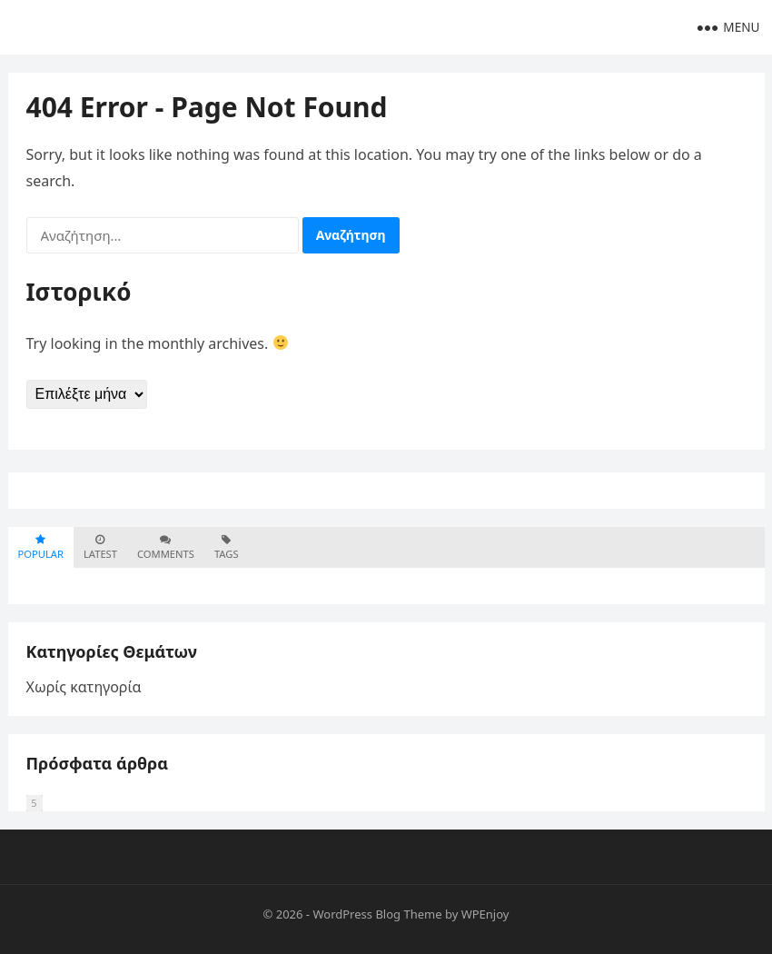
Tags (226, 547)
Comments (165, 547)
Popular (41, 547)
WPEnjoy (485, 914)
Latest (100, 547)
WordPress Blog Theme (376, 914)
